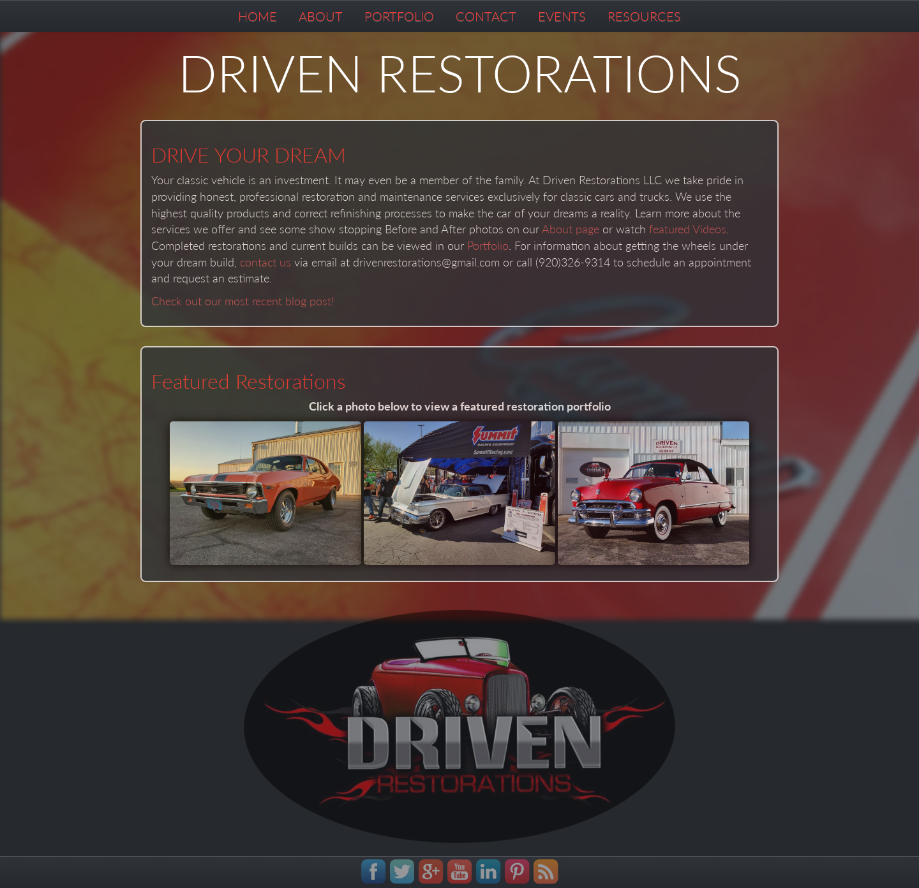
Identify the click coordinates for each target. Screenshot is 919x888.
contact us (265, 262)
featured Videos (687, 229)
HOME (257, 16)
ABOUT (321, 16)
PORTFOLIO (399, 16)
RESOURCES (644, 16)
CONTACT (486, 16)
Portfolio (488, 245)
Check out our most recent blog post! (242, 301)
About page (570, 229)
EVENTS (562, 16)
